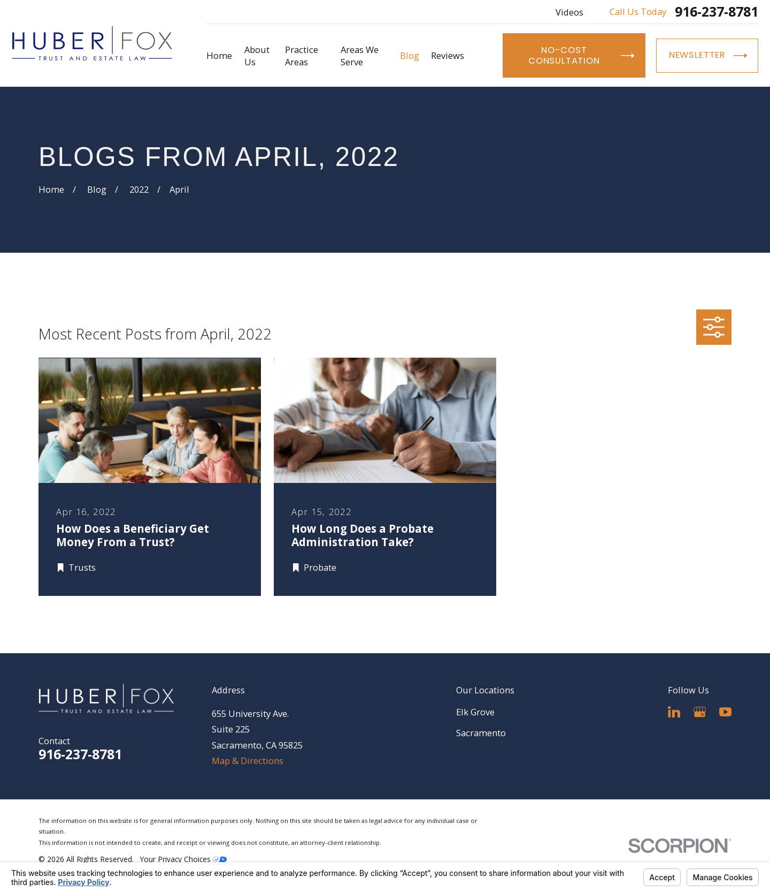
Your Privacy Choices (183, 859)
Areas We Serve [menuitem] (360, 55)
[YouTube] (725, 712)
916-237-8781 (716, 12)
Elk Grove (475, 712)
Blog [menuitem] (409, 55)
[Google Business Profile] (700, 712)
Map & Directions (247, 760)
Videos (569, 12)
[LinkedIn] (674, 712)
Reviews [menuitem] (447, 55)
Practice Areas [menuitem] (301, 55)
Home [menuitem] (219, 55)
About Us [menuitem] (257, 55)
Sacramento (481, 733)
